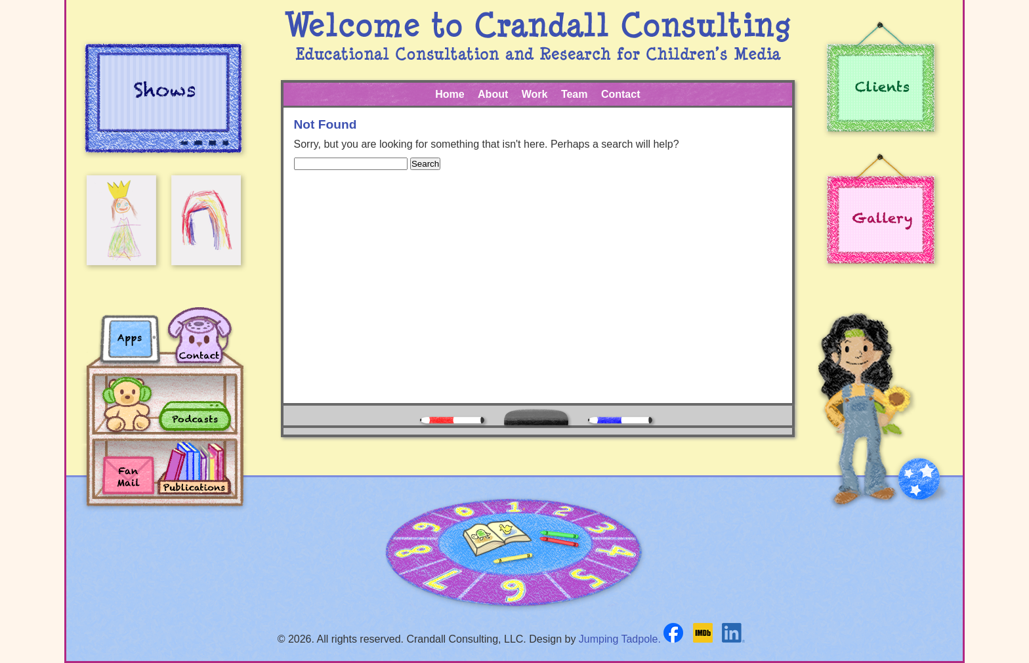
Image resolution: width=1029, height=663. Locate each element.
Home (449, 94)
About (493, 94)
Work (535, 94)
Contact (620, 94)
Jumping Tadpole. (620, 639)
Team (574, 94)
